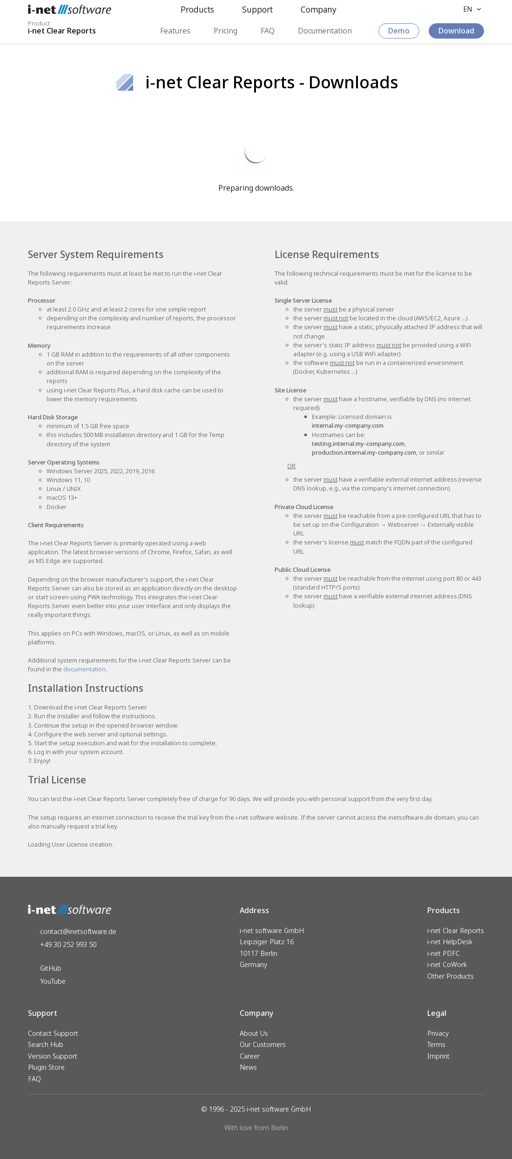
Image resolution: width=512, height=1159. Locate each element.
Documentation (325, 31)
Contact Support (53, 1033)
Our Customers (263, 1044)
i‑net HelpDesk (449, 942)
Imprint (438, 1056)
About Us (254, 1033)
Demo (399, 31)
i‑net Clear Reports (455, 930)
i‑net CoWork (447, 964)
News (248, 1067)
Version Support (52, 1056)
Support (257, 9)
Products (197, 9)
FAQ (268, 31)
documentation (84, 669)
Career (250, 1056)
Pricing (225, 31)
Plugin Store (46, 1067)
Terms (436, 1044)
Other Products (450, 976)
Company (319, 9)
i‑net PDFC (443, 953)
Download (456, 31)
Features (175, 31)
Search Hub (45, 1044)
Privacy (438, 1033)
